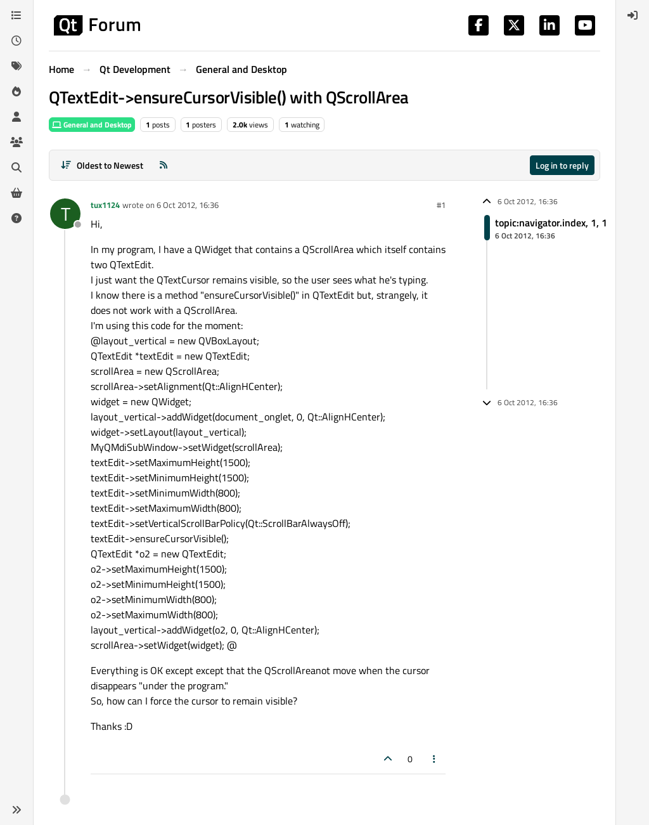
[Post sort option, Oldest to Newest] (102, 165)
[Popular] (16, 91)
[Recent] (16, 40)
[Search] (16, 167)
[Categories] (16, 15)
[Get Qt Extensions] (16, 193)
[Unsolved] (16, 218)
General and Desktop (92, 125)
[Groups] (16, 142)
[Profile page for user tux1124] (65, 213)
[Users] (16, 117)
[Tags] (16, 66)
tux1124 (105, 204)
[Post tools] (434, 759)
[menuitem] (632, 15)
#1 (441, 204)
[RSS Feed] (163, 165)
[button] (16, 810)
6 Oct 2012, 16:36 (188, 204)
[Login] (632, 15)
